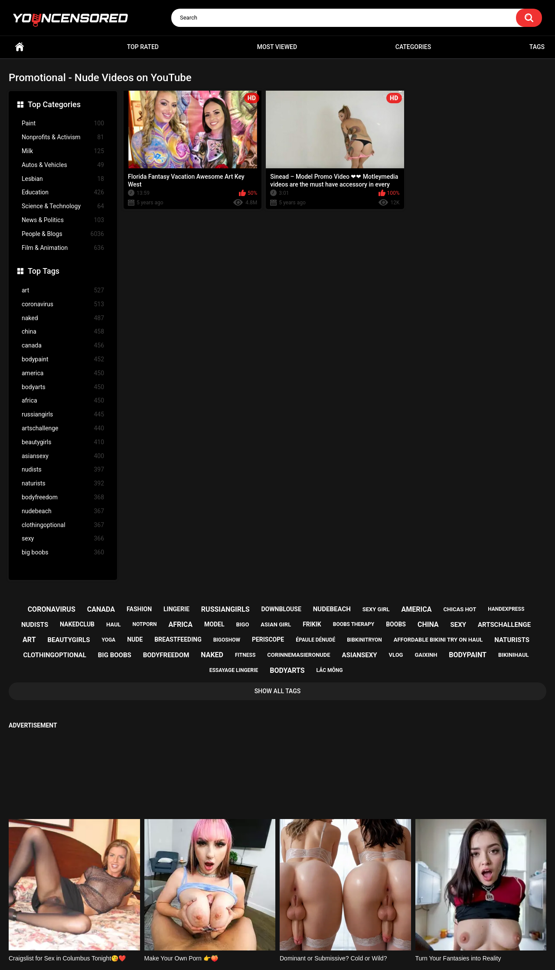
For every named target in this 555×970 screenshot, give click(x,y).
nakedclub (77, 624)
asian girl (276, 624)
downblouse (281, 609)
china (63, 331)
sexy (63, 538)
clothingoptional (63, 525)
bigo (242, 624)
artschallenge (63, 428)
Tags (537, 46)
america (63, 373)
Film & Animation (63, 248)
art (63, 290)
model (214, 624)
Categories (413, 46)
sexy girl (376, 609)
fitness (245, 655)
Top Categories (54, 104)
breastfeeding (178, 639)
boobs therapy (354, 624)
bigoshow (226, 640)
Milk (63, 151)
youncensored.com (268, 953)
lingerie (176, 609)
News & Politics (63, 220)
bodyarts (63, 387)
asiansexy (63, 456)
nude (135, 639)
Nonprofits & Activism (63, 137)
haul (113, 624)
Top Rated (143, 46)
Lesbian (63, 179)
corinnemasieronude (298, 655)
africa (63, 400)
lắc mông (330, 670)
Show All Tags (278, 691)
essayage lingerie (233, 670)
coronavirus (63, 304)
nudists (63, 469)
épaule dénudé (315, 640)
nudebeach (63, 511)
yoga (108, 640)
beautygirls (63, 442)
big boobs (63, 552)
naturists (63, 483)
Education (63, 192)
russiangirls (63, 414)
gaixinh (426, 655)
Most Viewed (277, 46)
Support (265, 929)
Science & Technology (63, 206)
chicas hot (459, 609)
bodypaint (63, 359)
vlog (396, 655)
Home (19, 47)
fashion (139, 609)
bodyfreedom (63, 497)
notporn (144, 624)
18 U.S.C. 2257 (321, 929)
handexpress (506, 609)
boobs (396, 624)
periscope (268, 639)
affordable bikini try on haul (438, 639)
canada (63, 345)
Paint (63, 123)
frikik (312, 624)
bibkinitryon (364, 640)
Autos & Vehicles (63, 165)
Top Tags (43, 270)
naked (63, 318)
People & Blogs (63, 234)
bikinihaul (513, 655)
